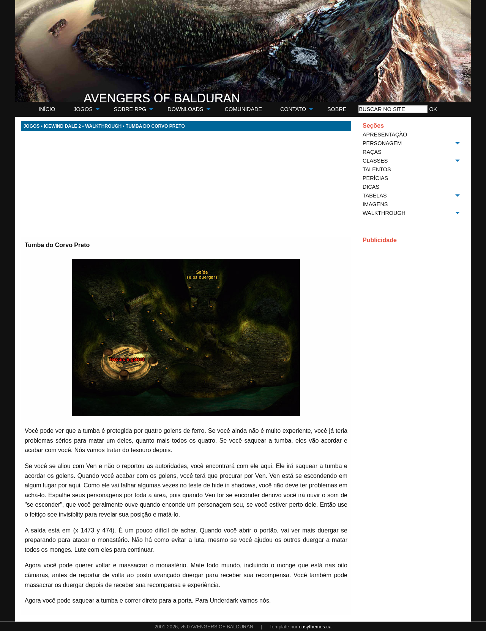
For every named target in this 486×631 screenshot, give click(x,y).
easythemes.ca (315, 626)
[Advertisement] (186, 184)
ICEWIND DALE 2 (62, 126)
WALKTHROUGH (103, 126)
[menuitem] (46, 109)
